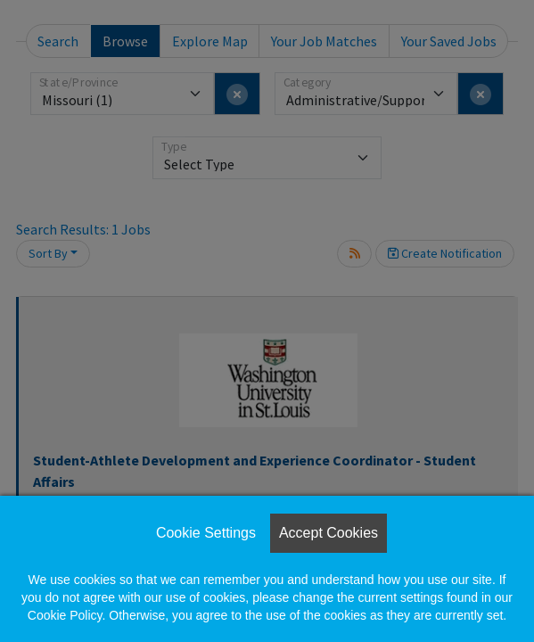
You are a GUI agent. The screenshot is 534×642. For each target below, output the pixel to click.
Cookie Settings (206, 532)
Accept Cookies (328, 532)
